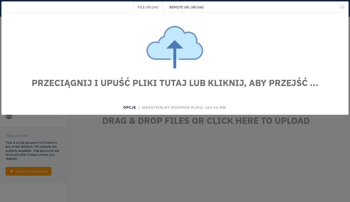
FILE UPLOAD (148, 7)
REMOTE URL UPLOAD (186, 7)
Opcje (129, 107)
